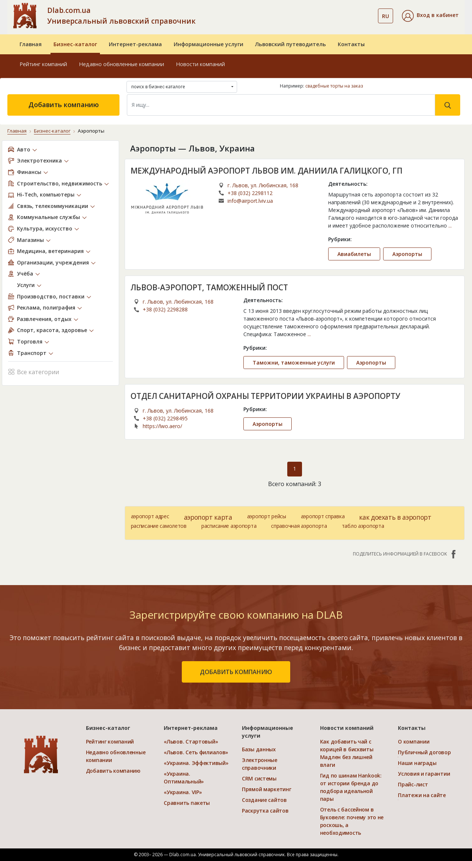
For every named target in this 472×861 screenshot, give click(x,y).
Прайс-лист (413, 784)
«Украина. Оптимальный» (184, 777)
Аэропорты (407, 253)
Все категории (33, 371)
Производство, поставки (50, 296)
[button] (430, 15)
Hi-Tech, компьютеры (45, 194)
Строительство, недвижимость (59, 183)
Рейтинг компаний (43, 64)
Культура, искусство (44, 228)
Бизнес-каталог (75, 44)
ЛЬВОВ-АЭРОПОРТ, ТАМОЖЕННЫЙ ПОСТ (209, 287)
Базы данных (259, 749)
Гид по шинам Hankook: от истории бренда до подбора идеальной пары (351, 787)
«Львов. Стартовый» (191, 741)
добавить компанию (236, 672)
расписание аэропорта (228, 525)
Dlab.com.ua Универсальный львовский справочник (121, 15)
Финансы (29, 171)
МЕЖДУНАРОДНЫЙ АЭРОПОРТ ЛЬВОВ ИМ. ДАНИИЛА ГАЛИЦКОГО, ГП (266, 170)
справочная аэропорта (299, 525)
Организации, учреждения (53, 262)
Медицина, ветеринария (50, 250)
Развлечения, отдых (44, 318)
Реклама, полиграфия (46, 307)
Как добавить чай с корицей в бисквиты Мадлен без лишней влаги (347, 753)
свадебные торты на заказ (334, 86)
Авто (23, 149)
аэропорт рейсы (266, 516)
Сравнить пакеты (187, 802)
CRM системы (259, 778)
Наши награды (417, 762)
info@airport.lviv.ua (250, 200)
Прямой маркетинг (266, 789)
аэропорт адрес (150, 516)
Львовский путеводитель (290, 44)
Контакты (351, 44)
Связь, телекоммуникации (52, 205)
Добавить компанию (63, 104)
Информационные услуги (208, 44)
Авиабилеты (354, 253)
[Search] (281, 105)
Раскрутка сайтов (265, 810)
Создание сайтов (264, 799)
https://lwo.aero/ (162, 426)
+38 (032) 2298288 (165, 309)
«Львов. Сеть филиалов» (196, 752)
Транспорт (31, 352)
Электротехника (39, 160)
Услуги (26, 284)
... (450, 225)
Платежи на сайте (422, 795)
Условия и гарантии (424, 773)
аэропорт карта (208, 517)
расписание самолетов (159, 525)
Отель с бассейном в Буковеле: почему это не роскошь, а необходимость (352, 821)
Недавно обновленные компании (121, 64)
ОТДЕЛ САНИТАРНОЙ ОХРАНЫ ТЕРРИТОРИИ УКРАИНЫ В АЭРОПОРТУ (265, 396)
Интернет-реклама (135, 44)
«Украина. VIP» (183, 792)
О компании (413, 741)
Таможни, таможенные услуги (294, 362)
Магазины (30, 239)
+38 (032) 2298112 (250, 193)
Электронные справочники (259, 763)
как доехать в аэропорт (395, 517)
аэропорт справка (323, 516)
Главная (31, 44)
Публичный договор (424, 752)
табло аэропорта (363, 525)
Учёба (25, 273)
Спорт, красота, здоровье (52, 330)
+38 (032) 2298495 (165, 418)
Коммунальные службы (48, 217)
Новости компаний (200, 64)
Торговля (29, 341)
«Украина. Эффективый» (196, 762)
